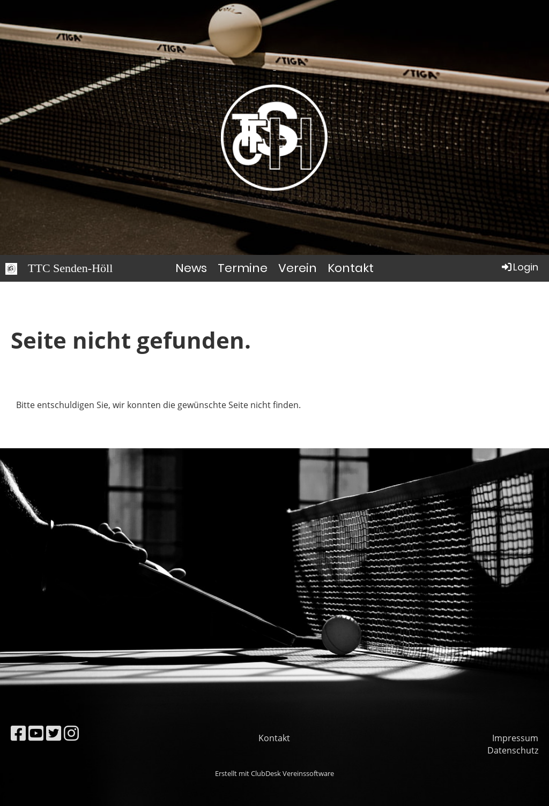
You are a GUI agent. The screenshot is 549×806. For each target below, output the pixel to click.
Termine (243, 268)
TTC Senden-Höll (70, 268)
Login (519, 267)
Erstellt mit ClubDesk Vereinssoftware (274, 773)
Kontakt (351, 268)
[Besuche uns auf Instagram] (71, 732)
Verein (297, 268)
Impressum (515, 738)
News (191, 268)
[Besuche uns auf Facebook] (18, 732)
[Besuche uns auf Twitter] (53, 732)
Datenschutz (512, 750)
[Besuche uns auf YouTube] (35, 732)
